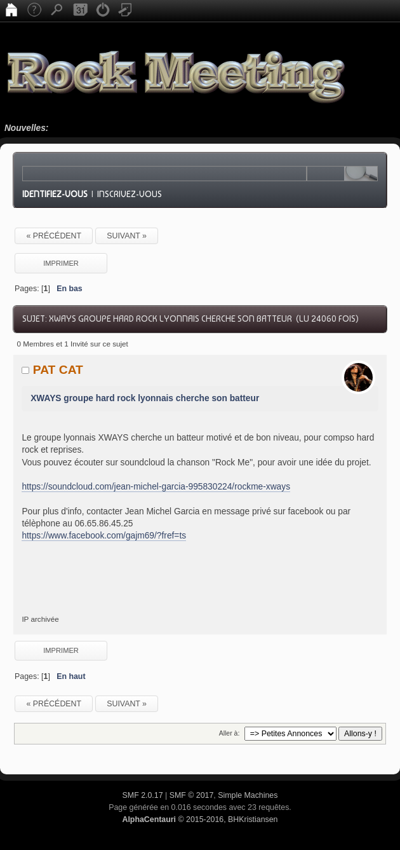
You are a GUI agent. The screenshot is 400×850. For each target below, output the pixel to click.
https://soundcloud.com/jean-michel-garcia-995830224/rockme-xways (156, 486)
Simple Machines (247, 795)
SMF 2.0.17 (143, 795)
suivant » (127, 235)
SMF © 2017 (192, 795)
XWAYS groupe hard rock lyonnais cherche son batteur (144, 398)
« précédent (53, 235)
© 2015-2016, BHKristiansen (199, 819)
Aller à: (229, 733)
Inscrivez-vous (129, 194)
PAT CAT (58, 369)
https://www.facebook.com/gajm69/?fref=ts (104, 535)
